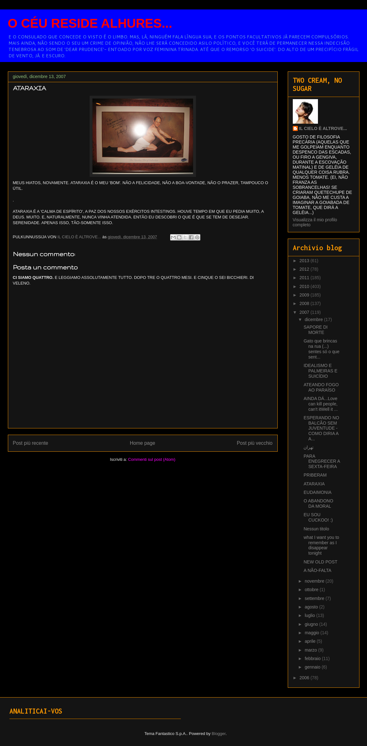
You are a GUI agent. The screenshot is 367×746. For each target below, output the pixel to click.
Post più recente (30, 443)
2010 (304, 286)
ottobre (312, 589)
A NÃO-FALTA (317, 570)
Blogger (218, 733)
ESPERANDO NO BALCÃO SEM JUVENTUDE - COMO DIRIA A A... (321, 428)
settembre (315, 598)
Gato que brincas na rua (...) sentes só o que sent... (321, 348)
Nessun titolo (316, 528)
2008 (304, 303)
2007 (304, 312)
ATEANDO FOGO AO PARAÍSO (321, 387)
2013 (304, 260)
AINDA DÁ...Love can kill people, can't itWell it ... (320, 404)
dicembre (314, 319)
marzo (311, 650)
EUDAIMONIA (317, 492)
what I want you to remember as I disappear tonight (321, 545)
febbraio (313, 658)
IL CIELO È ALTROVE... (323, 128)
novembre (315, 581)
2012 (304, 269)
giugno (312, 624)
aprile (311, 641)
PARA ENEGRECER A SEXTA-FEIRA (321, 461)
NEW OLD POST (320, 561)
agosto (312, 606)
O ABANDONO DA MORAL (318, 503)
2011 (304, 277)
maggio (312, 632)
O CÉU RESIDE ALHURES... (90, 23)
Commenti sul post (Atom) (151, 459)
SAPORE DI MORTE (315, 330)
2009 (304, 294)
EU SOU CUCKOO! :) (318, 517)
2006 (304, 677)
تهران (308, 447)
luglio (310, 615)
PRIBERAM (314, 475)
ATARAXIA (314, 483)
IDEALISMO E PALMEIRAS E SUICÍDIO (320, 371)
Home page (142, 443)
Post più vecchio (255, 443)
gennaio (313, 667)
